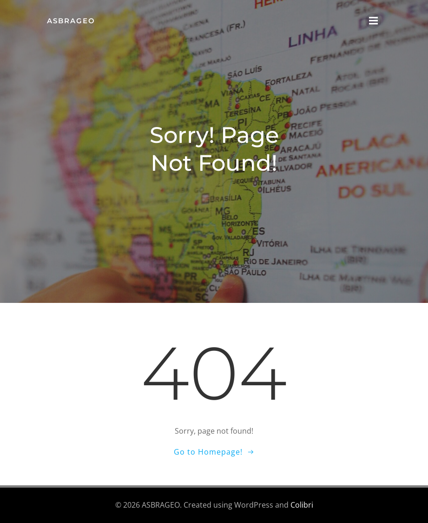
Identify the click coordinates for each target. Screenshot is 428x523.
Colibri (301, 505)
